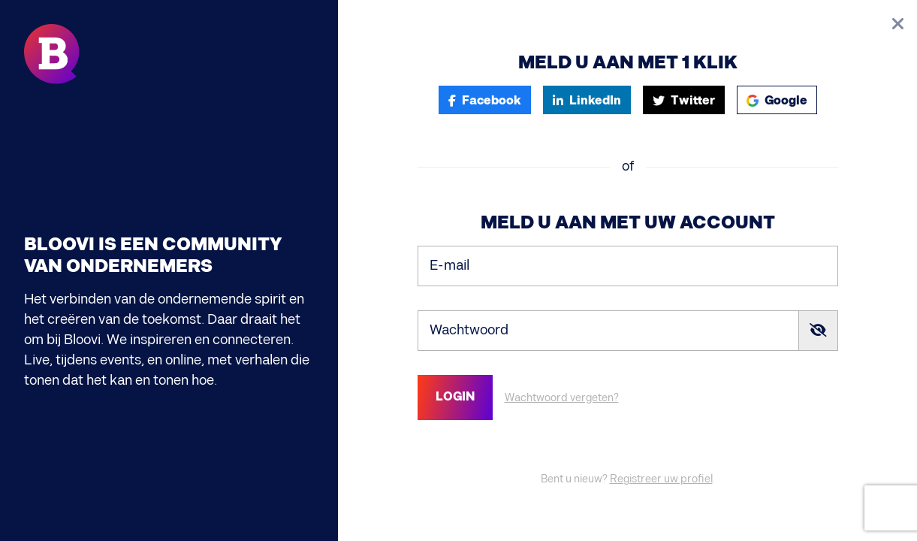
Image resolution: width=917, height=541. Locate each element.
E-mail (449, 266)
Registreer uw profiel (661, 479)
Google (777, 101)
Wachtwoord (469, 330)
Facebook (484, 101)
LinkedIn (587, 101)
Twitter (684, 101)
